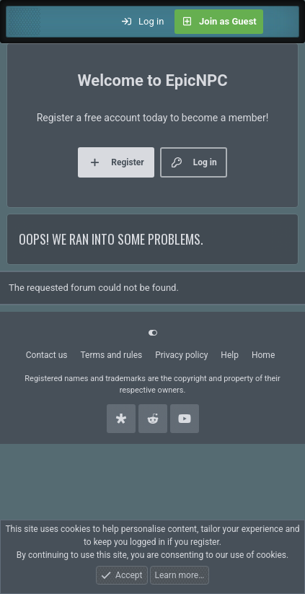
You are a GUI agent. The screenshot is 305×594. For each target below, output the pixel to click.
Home (263, 355)
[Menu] (24, 21)
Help (230, 355)
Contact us (47, 355)
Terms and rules (111, 355)
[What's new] (280, 21)
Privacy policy (181, 355)
